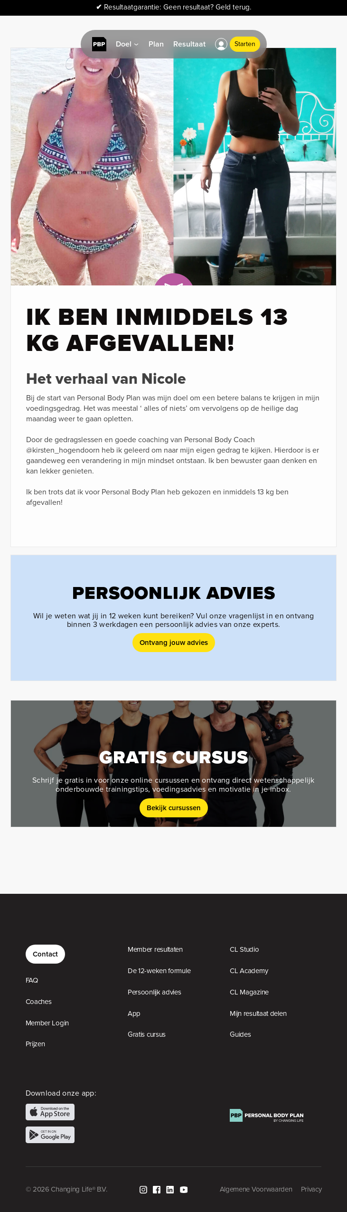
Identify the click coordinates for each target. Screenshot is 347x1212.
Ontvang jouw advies (174, 642)
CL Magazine (249, 992)
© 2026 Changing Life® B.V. (66, 1189)
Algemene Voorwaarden (256, 1189)
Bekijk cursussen (174, 808)
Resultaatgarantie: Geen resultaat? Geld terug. (174, 7)
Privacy (311, 1189)
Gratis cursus (147, 1034)
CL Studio (244, 949)
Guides (240, 1034)
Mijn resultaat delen (258, 1013)
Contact (45, 954)
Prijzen (35, 1044)
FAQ (32, 980)
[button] (221, 44)
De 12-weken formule (159, 970)
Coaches (39, 1001)
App (134, 1013)
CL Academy (249, 970)
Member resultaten (155, 949)
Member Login (47, 1023)
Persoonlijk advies (154, 992)
